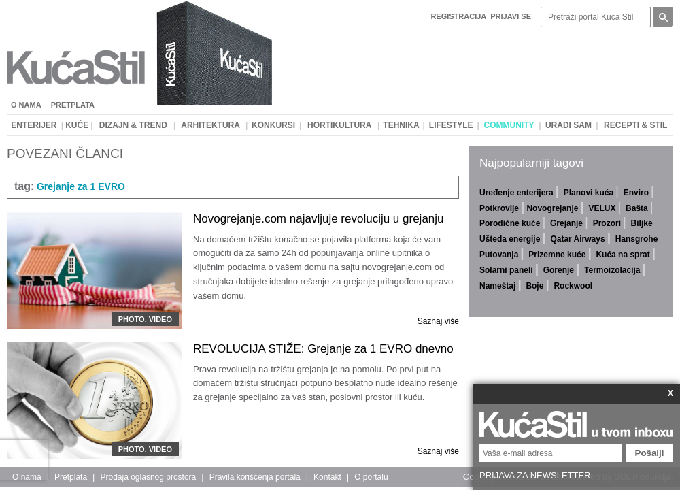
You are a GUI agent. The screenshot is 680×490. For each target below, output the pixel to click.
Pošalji (649, 453)
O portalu (371, 477)
